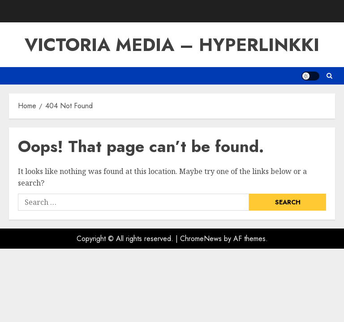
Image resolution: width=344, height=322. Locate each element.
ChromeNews (201, 238)
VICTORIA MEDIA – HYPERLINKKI (172, 45)
